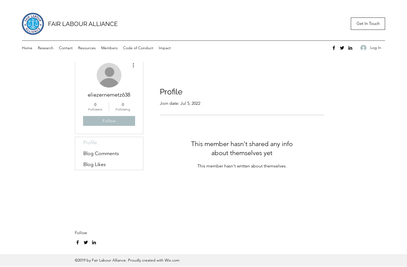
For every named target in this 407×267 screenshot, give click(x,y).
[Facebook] (334, 48)
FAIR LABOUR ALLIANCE (83, 23)
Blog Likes (94, 164)
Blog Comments (101, 153)
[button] (368, 24)
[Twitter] (342, 48)
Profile (90, 143)
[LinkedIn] (350, 48)
